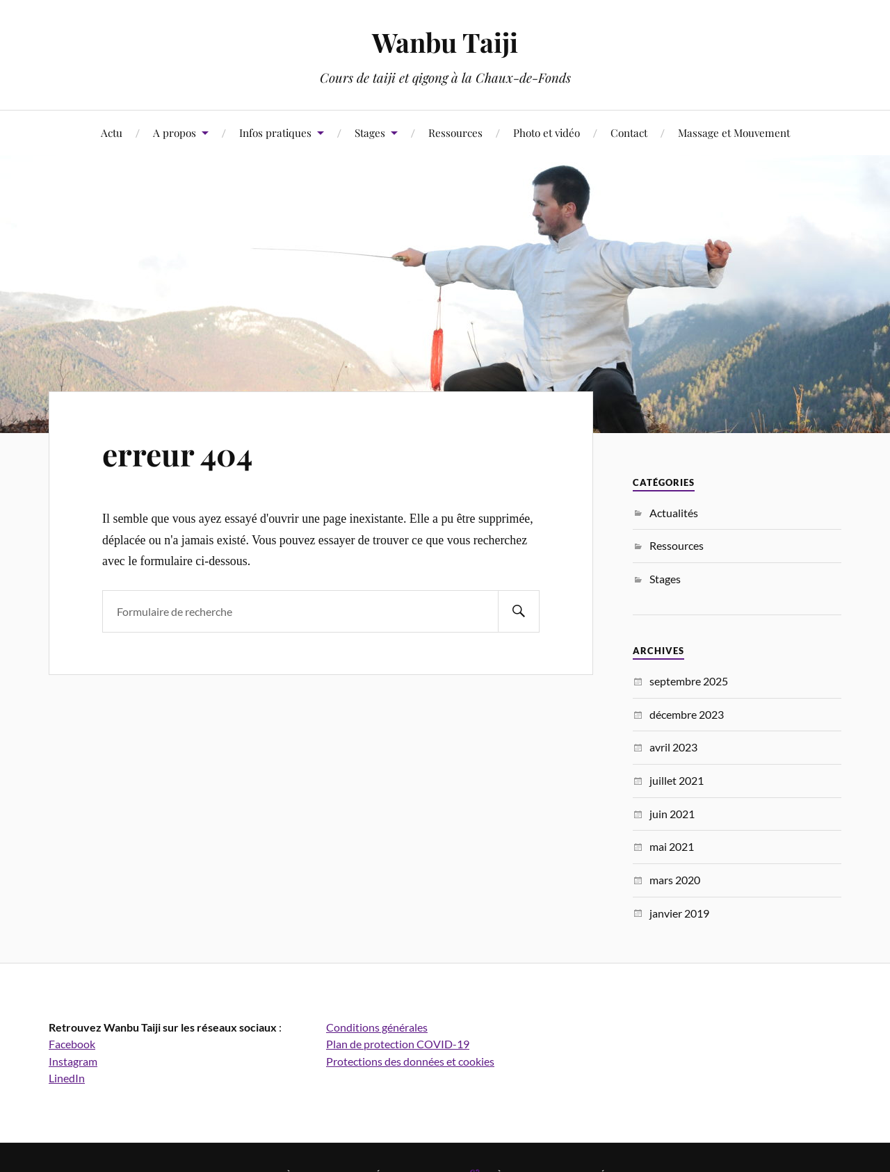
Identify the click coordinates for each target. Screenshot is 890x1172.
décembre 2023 (686, 714)
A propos (174, 132)
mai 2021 (671, 846)
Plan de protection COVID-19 (397, 1043)
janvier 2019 (679, 913)
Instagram (73, 1061)
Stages (370, 132)
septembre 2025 (688, 680)
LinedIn (67, 1077)
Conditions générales (377, 1027)
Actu (111, 132)
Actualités (673, 512)
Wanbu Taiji (445, 42)
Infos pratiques (275, 132)
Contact (628, 132)
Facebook (72, 1043)
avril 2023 (673, 747)
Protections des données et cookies (410, 1061)
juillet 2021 (676, 780)
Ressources (455, 132)
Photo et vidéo (546, 132)
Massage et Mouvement (734, 132)
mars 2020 (674, 879)
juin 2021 (672, 813)
